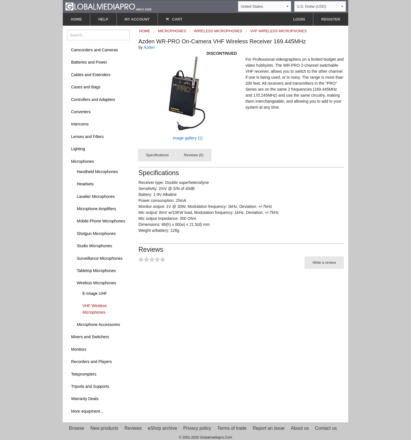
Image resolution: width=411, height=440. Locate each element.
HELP (103, 19)
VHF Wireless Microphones (94, 308)
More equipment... (87, 411)
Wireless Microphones (96, 283)
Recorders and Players (91, 361)
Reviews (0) (194, 155)
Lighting (78, 149)
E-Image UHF (94, 293)
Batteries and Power (89, 62)
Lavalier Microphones (96, 196)
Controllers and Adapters (93, 99)
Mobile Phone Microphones (101, 221)
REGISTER (330, 19)
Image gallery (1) (188, 138)
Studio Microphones (94, 246)
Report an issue (269, 428)
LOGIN (299, 19)
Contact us (326, 428)
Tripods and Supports (90, 386)
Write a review (324, 262)
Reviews (133, 428)
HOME (76, 19)
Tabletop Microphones (96, 270)
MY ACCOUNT (137, 19)
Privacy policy (197, 428)
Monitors (78, 349)
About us (300, 428)
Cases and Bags (85, 87)
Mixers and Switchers (90, 336)
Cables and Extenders (90, 74)
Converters (80, 112)
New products (104, 428)
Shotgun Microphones (96, 233)
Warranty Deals (84, 398)
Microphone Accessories (98, 324)
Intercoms (79, 124)
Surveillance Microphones (99, 258)
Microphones (82, 161)
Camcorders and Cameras (94, 50)
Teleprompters (83, 374)
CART (174, 19)
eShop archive (162, 428)
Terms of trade (231, 428)
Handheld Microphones (97, 171)
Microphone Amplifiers (96, 208)
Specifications (157, 155)
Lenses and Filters (87, 136)
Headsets (85, 184)
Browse (76, 428)
